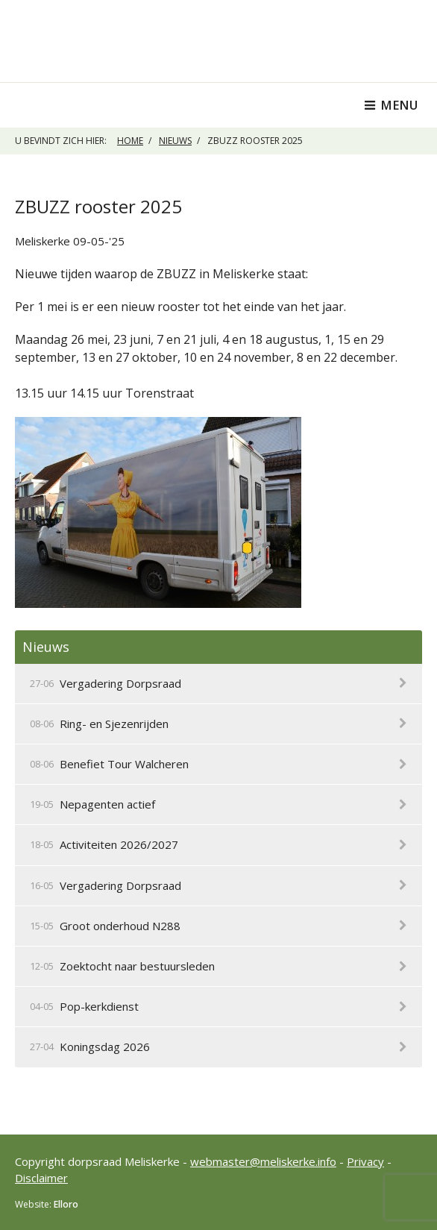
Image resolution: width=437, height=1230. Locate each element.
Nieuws (175, 140)
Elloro (66, 1204)
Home (130, 140)
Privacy (365, 1161)
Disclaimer (41, 1177)
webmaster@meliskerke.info (263, 1161)
